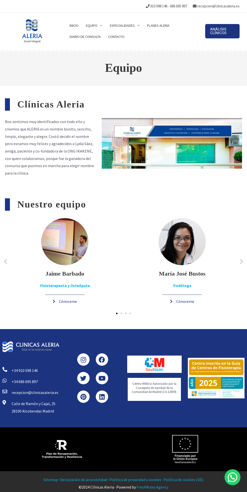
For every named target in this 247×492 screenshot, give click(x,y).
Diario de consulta (85, 36)
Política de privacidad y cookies (135, 479)
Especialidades (122, 25)
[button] (222, 31)
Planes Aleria (158, 25)
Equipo (92, 25)
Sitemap (51, 479)
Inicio (74, 25)
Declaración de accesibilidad (83, 479)
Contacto (116, 36)
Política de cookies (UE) (183, 479)
